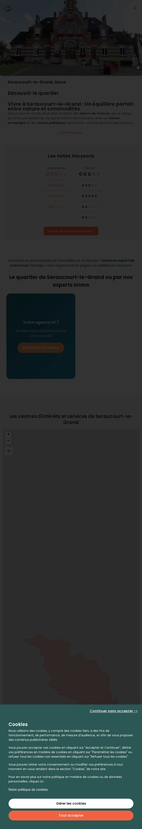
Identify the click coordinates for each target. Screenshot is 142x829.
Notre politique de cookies (28, 789)
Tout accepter (71, 815)
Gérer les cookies (71, 803)
